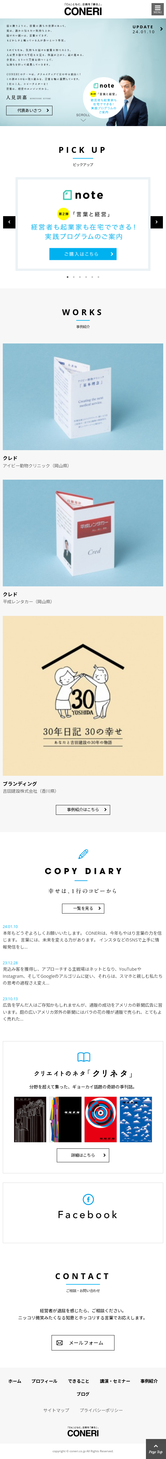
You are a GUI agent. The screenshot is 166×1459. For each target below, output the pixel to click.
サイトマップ (56, 1410)
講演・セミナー (115, 1381)
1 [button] (67, 277)
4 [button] (86, 277)
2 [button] (74, 277)
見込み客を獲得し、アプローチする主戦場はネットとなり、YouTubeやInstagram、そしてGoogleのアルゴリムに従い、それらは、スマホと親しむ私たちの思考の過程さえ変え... (83, 976)
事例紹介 (149, 1381)
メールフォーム (86, 1342)
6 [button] (98, 277)
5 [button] (92, 277)
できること (78, 1381)
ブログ (83, 1394)
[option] (83, 224)
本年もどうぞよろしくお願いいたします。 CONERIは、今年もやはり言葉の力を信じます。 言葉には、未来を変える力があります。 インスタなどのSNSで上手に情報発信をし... (82, 940)
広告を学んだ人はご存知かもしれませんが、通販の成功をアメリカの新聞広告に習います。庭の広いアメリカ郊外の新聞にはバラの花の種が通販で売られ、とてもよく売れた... (82, 1012)
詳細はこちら (83, 1155)
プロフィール (44, 1381)
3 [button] (80, 277)
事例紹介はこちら (83, 809)
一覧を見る (83, 908)
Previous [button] (9, 222)
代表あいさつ (29, 110)
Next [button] (157, 222)
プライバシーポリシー (101, 1410)
